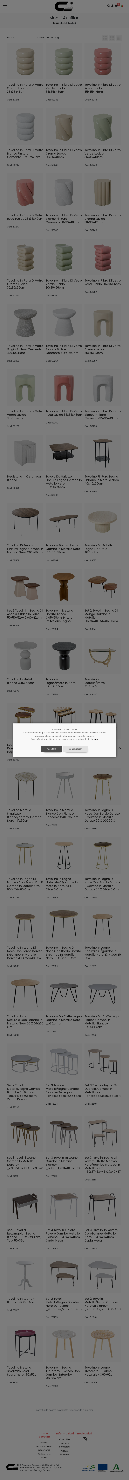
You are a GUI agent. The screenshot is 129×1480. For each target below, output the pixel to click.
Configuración (75, 749)
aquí (96, 739)
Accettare (51, 749)
